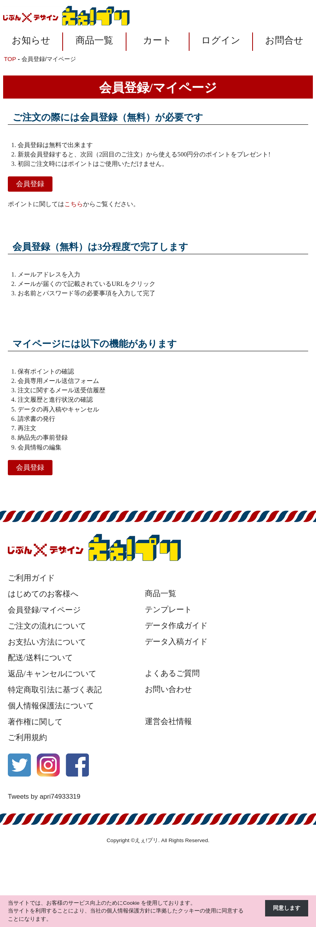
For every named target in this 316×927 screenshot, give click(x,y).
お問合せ (284, 40)
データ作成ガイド (176, 625)
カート (157, 40)
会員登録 (30, 184)
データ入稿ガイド (176, 641)
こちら (73, 204)
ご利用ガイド (31, 577)
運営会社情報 (168, 721)
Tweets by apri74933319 (44, 796)
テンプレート (168, 609)
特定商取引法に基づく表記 (55, 689)
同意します (286, 908)
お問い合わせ (168, 689)
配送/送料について (40, 657)
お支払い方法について (47, 642)
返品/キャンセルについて (52, 673)
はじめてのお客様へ (43, 593)
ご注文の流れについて (47, 626)
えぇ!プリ (146, 840)
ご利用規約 (27, 737)
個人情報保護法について (51, 705)
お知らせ (31, 40)
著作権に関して (35, 721)
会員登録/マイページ (44, 609)
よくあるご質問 (172, 673)
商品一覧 (94, 40)
